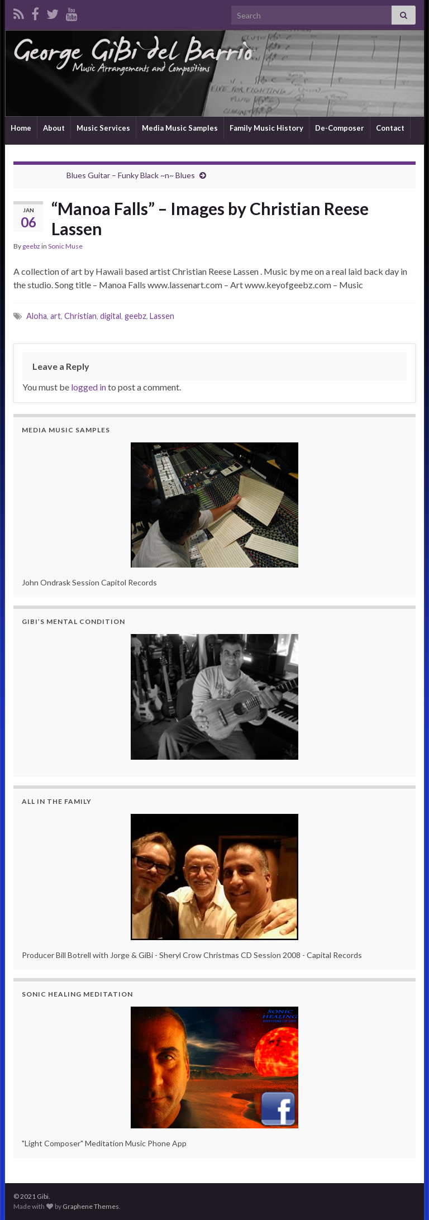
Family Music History (266, 127)
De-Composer (339, 127)
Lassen (162, 316)
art (55, 316)
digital (110, 316)
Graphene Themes (91, 1206)
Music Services (103, 127)
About (54, 127)
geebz (31, 246)
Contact (390, 127)
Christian (80, 316)
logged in (88, 387)
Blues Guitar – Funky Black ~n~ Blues (130, 175)
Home (21, 127)
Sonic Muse (65, 246)
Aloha (36, 316)
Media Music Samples (180, 127)
